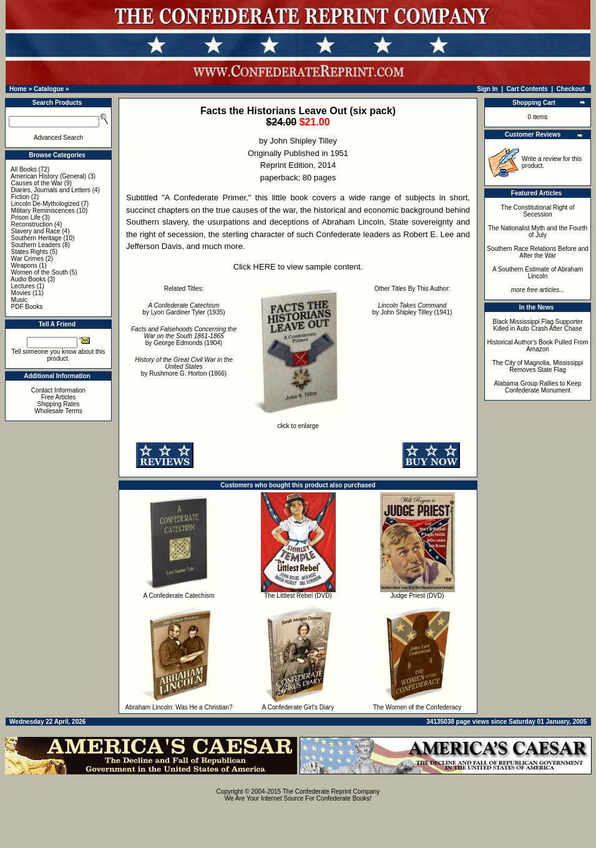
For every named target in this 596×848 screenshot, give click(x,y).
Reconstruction (32, 224)
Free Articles (58, 397)
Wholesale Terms (58, 410)
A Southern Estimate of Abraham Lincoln (537, 273)
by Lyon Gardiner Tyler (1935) (183, 309)
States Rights (29, 251)
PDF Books (27, 306)
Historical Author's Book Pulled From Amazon (538, 346)
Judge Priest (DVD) (417, 595)
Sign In (487, 88)
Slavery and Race (36, 231)
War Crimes (27, 258)
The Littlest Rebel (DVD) (297, 595)
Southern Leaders (36, 244)
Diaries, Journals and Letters (50, 190)
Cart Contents (527, 88)
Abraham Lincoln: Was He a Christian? (179, 707)
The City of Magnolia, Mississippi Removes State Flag (538, 366)
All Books (24, 169)
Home (18, 88)
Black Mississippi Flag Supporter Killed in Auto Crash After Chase (537, 325)
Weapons (24, 265)
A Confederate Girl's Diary (298, 707)
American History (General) (48, 176)
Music (19, 299)
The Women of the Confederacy (417, 707)
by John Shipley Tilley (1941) (412, 309)
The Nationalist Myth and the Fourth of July (537, 231)
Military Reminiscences (43, 210)
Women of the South (39, 272)
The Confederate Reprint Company (331, 791)
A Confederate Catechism (179, 595)
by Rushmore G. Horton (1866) (184, 366)
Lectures (23, 286)
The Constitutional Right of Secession (538, 211)
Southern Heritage (36, 238)
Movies (21, 293)
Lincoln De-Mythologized (45, 203)
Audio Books (28, 279)
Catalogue (49, 88)
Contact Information (58, 390)
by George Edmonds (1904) (184, 336)
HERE (264, 266)
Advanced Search (58, 137)
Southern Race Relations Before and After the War (538, 252)
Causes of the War (36, 183)
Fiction (20, 196)
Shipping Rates (58, 404)
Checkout (571, 88)
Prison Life (26, 217)
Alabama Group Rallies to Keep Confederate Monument (537, 387)
